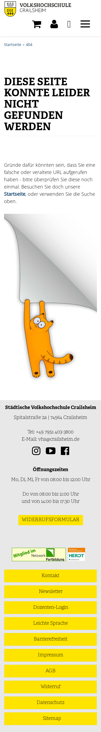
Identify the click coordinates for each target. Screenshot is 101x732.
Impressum (50, 655)
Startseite (12, 44)
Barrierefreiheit (51, 639)
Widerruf (51, 687)
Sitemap (52, 719)
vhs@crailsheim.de (58, 439)
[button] (54, 25)
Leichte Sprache (50, 623)
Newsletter (50, 592)
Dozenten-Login (50, 608)
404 (29, 44)
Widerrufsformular (50, 520)
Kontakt (50, 576)
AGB (50, 671)
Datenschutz (50, 703)
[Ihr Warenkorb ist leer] (36, 25)
